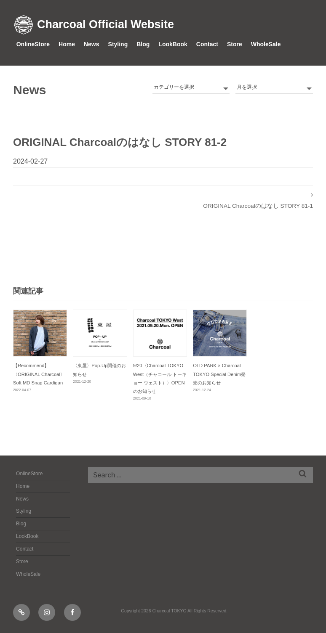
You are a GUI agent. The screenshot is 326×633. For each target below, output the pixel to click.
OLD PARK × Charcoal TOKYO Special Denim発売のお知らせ (219, 374)
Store (234, 44)
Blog (143, 44)
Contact (207, 44)
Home (67, 44)
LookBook (172, 44)
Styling (118, 44)
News (91, 44)
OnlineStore (33, 44)
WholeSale (266, 44)
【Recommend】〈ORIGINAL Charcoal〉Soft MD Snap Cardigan (39, 374)
